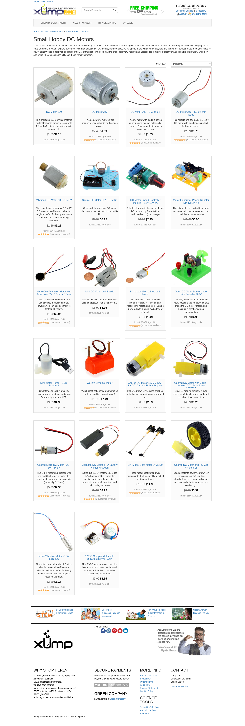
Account (181, 14)
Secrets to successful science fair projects (111, 613)
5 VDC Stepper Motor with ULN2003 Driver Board (99, 557)
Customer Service (184, 11)
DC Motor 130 (54, 112)
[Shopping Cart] (197, 14)
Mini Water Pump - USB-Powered (54, 384)
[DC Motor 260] (100, 88)
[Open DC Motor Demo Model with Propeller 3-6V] (191, 267)
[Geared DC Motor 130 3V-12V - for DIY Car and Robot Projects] (145, 359)
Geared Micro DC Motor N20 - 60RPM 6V (54, 466)
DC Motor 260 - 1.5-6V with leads (191, 113)
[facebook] (103, 630)
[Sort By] (191, 64)
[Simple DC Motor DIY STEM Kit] (100, 176)
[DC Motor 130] (54, 88)
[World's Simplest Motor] (100, 359)
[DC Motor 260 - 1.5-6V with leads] (191, 88)
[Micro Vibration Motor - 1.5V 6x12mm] (54, 532)
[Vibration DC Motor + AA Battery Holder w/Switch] (100, 441)
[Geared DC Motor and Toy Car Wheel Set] (191, 441)
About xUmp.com (148, 675)
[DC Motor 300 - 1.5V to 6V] (145, 88)
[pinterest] (114, 630)
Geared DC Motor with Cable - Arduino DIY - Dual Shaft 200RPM (191, 386)
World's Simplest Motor (99, 383)
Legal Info (145, 685)
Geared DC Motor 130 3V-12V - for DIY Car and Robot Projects (145, 384)
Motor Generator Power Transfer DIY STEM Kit (191, 201)
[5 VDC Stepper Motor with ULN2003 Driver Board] (100, 532)
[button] (128, 10)
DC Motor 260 (100, 112)
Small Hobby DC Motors (77, 31)
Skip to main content (43, 1)
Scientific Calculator (149, 707)
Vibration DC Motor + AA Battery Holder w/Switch (100, 466)
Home (36, 31)
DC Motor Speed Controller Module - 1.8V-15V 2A (145, 201)
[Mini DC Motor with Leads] (100, 267)
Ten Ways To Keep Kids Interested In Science (157, 613)
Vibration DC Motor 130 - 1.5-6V (54, 200)
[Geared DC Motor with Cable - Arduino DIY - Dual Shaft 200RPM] (191, 359)
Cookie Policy (146, 691)
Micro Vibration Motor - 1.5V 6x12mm (54, 557)
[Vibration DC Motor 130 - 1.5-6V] (54, 176)
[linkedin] (125, 630)
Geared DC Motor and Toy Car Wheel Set (191, 466)
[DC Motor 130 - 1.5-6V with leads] (145, 267)
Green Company (117, 699)
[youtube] (120, 630)
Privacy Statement (149, 688)
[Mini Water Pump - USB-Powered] (54, 359)
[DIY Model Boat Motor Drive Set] (145, 441)
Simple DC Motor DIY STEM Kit (99, 200)
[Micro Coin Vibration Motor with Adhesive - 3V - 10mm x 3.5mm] (54, 267)
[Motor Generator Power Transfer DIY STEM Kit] (191, 176)
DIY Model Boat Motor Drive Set (145, 465)
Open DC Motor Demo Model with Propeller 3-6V (191, 293)
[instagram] (108, 630)
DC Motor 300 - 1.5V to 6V (145, 112)
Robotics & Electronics (52, 31)
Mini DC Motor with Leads (99, 291)
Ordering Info (146, 682)
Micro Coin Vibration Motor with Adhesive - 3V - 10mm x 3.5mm (53, 293)
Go (114, 10)
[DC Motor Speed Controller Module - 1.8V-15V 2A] (145, 176)
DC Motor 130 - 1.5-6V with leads (145, 293)
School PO (201, 11)
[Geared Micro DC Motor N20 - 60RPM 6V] (54, 441)
